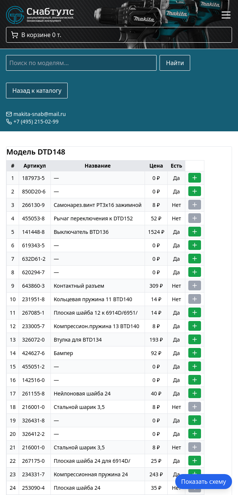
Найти (175, 63)
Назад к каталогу (36, 90)
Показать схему (203, 481)
